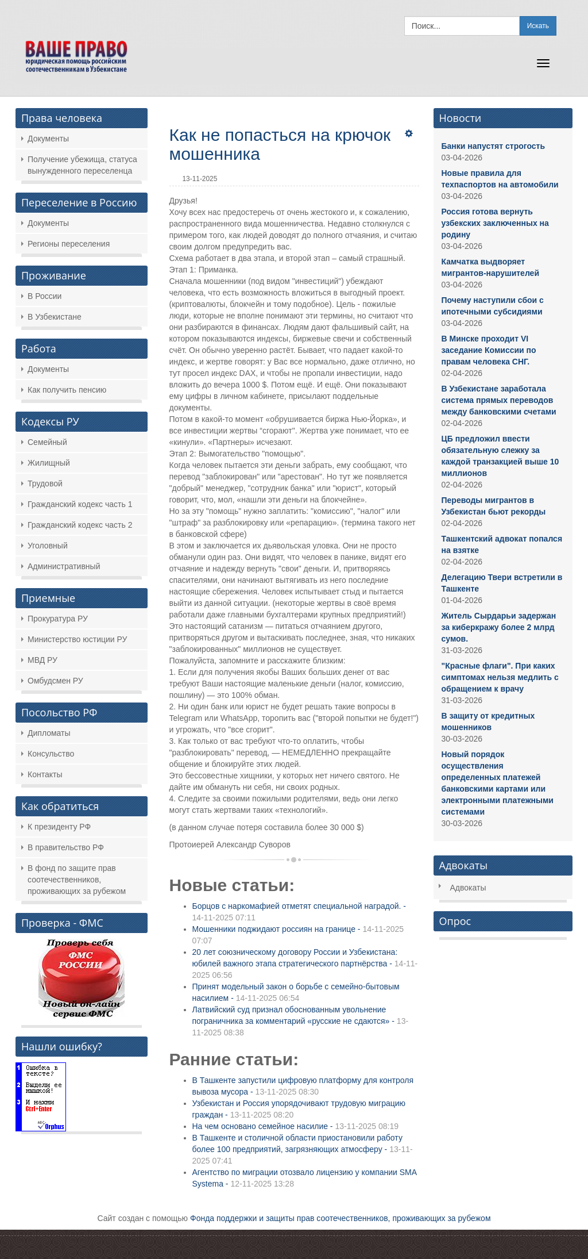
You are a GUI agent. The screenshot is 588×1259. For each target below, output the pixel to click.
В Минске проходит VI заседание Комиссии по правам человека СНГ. (489, 350)
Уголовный (48, 545)
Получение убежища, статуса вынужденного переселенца (82, 165)
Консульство (51, 753)
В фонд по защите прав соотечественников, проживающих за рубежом (77, 879)
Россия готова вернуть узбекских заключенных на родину (495, 223)
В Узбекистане (55, 316)
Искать (538, 26)
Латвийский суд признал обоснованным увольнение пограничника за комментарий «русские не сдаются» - (300, 1021)
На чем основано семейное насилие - (295, 1126)
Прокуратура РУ (58, 618)
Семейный (47, 442)
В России (44, 296)
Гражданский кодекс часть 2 (80, 524)
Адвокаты (468, 887)
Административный (64, 566)
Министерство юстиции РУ (77, 639)
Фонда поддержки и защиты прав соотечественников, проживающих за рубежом (340, 1218)
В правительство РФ (66, 847)
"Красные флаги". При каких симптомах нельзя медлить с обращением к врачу (500, 677)
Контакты (45, 774)
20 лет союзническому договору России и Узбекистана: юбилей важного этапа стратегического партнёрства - (305, 963)
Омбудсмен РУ (55, 680)
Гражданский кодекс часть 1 (80, 504)
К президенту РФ (59, 826)
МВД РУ (42, 660)
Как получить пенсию (67, 389)
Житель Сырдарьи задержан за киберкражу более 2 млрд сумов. (499, 627)
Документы (48, 138)
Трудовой (45, 483)
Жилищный (49, 462)
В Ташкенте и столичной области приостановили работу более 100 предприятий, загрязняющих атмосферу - (302, 1149)
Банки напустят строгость (494, 146)
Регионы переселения (69, 243)
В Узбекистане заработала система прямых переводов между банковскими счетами (499, 400)
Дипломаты (49, 733)
